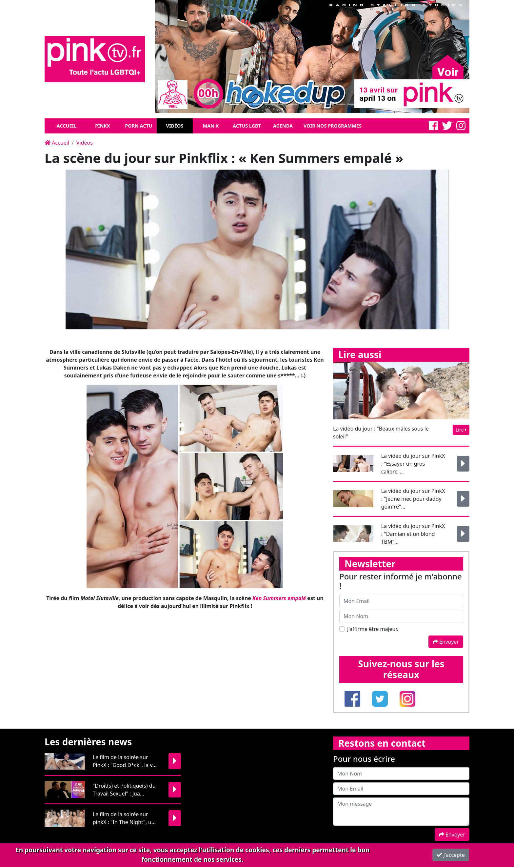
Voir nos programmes (333, 126)
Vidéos (175, 126)
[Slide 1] (234, 104)
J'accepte (451, 854)
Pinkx (102, 126)
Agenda (283, 126)
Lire (461, 430)
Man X (211, 126)
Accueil (66, 126)
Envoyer (446, 641)
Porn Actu (138, 126)
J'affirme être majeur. (372, 629)
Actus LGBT (247, 126)
